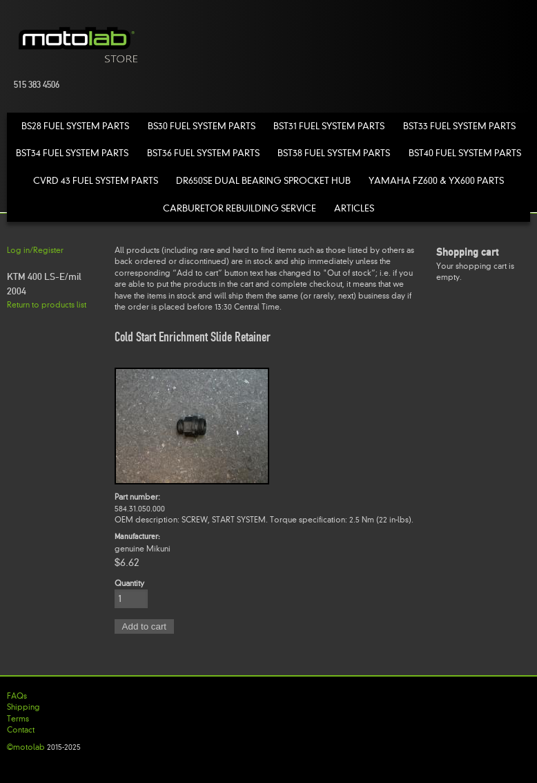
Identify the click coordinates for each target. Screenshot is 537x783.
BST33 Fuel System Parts (459, 126)
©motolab (26, 747)
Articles (354, 208)
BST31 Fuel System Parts (328, 126)
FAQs (17, 696)
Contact (21, 730)
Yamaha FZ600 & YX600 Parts (436, 181)
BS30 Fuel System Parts (201, 126)
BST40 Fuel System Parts (465, 153)
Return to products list (46, 305)
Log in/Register (35, 250)
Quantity (129, 583)
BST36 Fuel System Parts (203, 153)
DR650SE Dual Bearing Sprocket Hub (263, 181)
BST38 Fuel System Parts (333, 153)
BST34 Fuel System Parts (72, 153)
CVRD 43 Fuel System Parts (95, 181)
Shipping (23, 707)
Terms (18, 719)
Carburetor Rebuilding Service (239, 208)
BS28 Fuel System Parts (75, 126)
